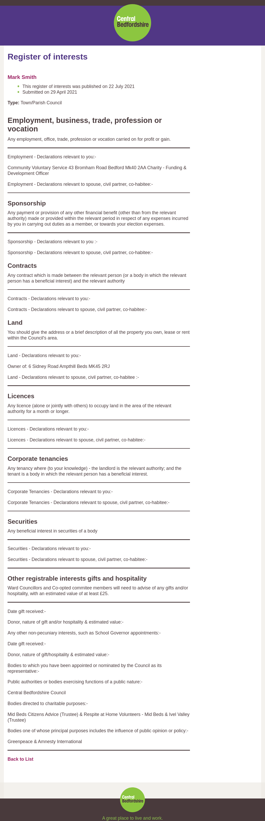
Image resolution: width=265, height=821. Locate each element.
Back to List (20, 759)
